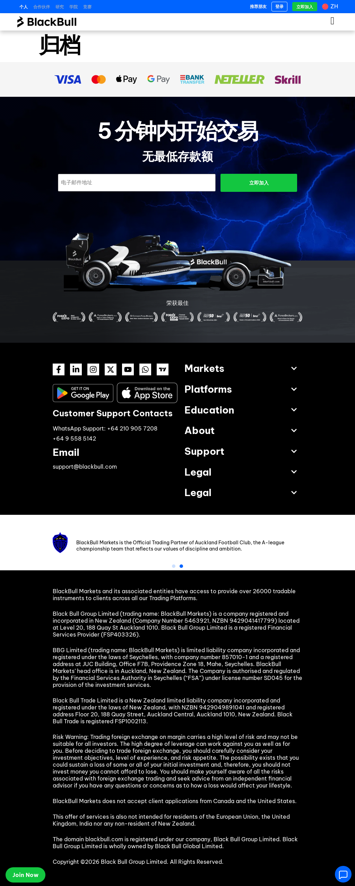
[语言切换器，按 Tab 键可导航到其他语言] (330, 6)
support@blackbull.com (85, 466)
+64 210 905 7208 (132, 428)
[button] (173, 566)
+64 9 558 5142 (74, 438)
